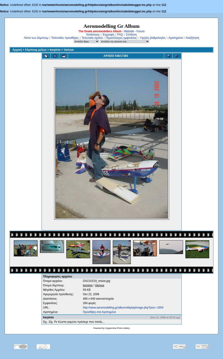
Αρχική (17, 49)
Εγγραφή (108, 34)
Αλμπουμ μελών (36, 49)
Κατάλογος (93, 34)
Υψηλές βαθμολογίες (153, 37)
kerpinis (55, 49)
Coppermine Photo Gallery (117, 328)
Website (129, 31)
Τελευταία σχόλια (92, 37)
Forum (141, 31)
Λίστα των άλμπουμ (36, 37)
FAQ (120, 34)
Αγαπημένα (175, 37)
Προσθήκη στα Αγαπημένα (99, 312)
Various (69, 49)
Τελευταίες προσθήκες (65, 37)
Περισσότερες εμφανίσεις (121, 37)
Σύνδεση (131, 34)
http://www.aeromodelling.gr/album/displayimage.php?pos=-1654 (123, 307)
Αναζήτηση (192, 37)
